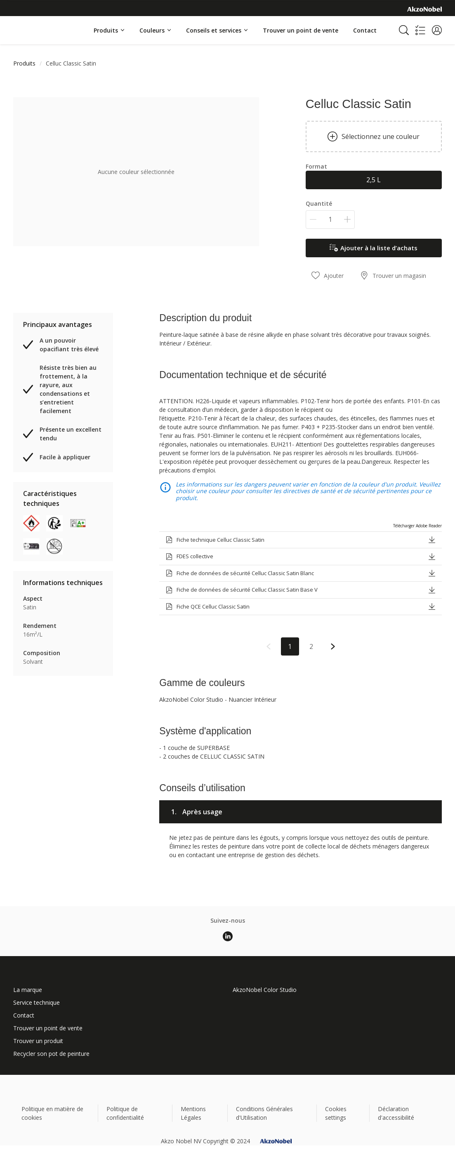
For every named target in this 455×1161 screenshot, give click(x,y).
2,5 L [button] (373, 179)
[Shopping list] (420, 30)
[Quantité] (330, 219)
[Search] (404, 30)
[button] (437, 30)
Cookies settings (336, 1113)
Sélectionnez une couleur (374, 136)
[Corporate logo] (424, 9)
